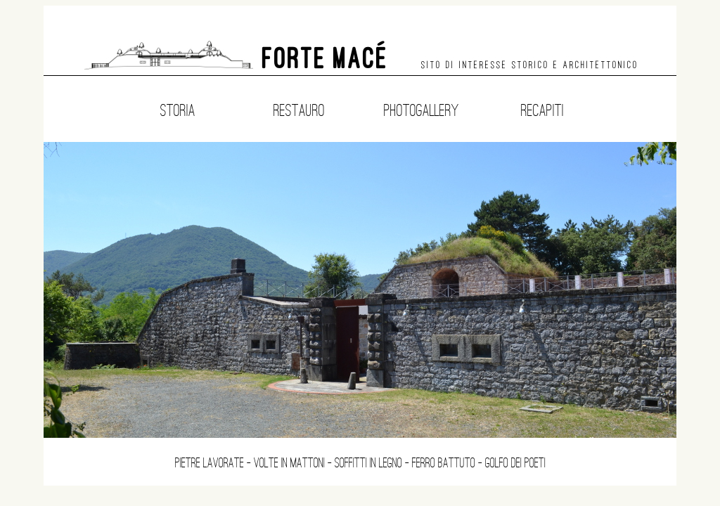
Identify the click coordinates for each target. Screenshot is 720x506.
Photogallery (421, 110)
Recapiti (542, 110)
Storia (177, 110)
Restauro (299, 110)
